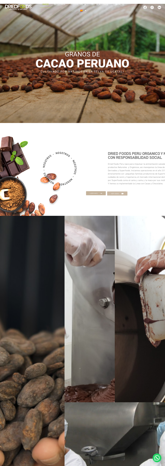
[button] (96, 196)
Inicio (45, 4)
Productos (78, 4)
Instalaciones (99, 4)
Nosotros (59, 4)
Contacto (118, 4)
